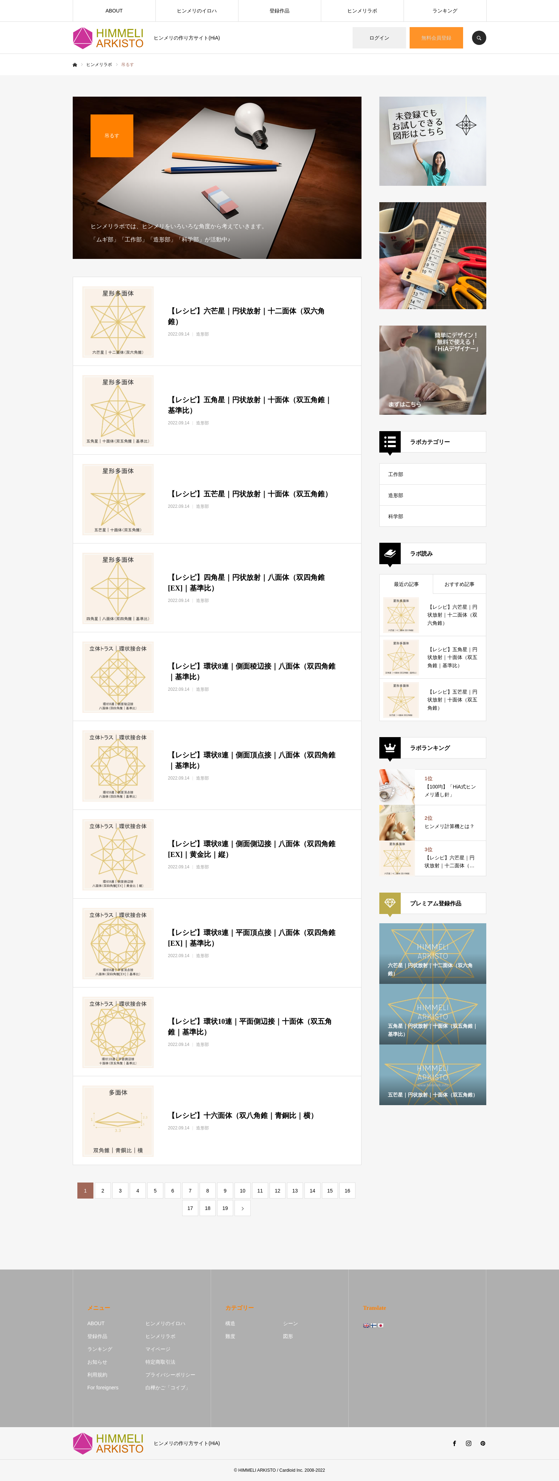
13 (295, 1191)
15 (330, 1191)
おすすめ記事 (460, 584)
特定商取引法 (160, 1362)
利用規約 (97, 1375)
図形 (288, 1336)
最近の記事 (406, 584)
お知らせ (97, 1362)
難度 (230, 1336)
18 (208, 1208)
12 (278, 1191)
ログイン (379, 38)
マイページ (157, 1349)
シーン (290, 1323)
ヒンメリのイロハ (197, 11)
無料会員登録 (436, 38)
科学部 (395, 516)
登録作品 (279, 11)
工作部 (395, 474)
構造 (230, 1323)
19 (225, 1208)
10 (243, 1191)
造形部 (395, 495)
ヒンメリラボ (362, 11)
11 (260, 1191)
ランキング (444, 11)
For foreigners (102, 1387)
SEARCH (479, 38)
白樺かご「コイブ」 (167, 1387)
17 (190, 1208)
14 (313, 1191)
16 (347, 1191)
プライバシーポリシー (170, 1375)
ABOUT (114, 11)
